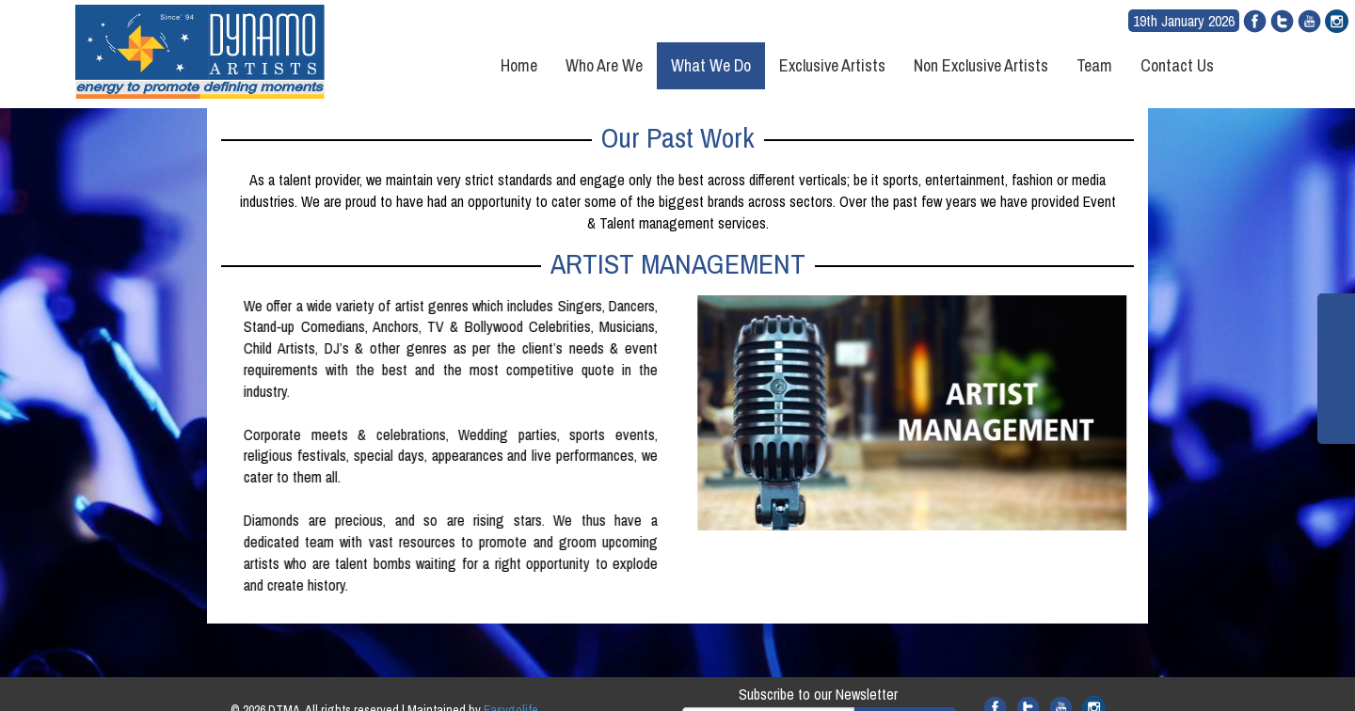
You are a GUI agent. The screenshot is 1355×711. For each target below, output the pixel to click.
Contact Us (1177, 65)
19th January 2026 (1184, 20)
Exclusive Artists (832, 65)
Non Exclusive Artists (981, 65)
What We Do (711, 65)
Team (1094, 65)
